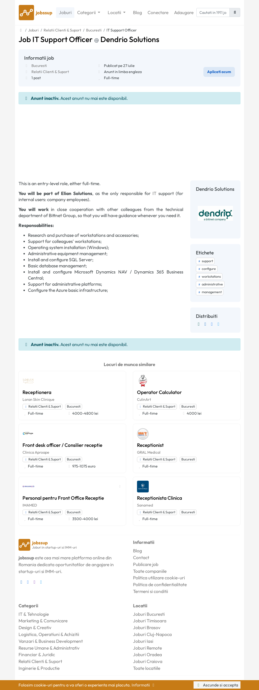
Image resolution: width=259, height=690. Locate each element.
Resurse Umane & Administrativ (49, 648)
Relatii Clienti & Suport (50, 71)
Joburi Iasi (143, 641)
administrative (210, 284)
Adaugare (184, 12)
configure (207, 269)
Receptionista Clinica (159, 498)
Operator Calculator (159, 392)
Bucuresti (39, 65)
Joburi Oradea (147, 654)
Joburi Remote (147, 648)
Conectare (158, 12)
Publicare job (145, 564)
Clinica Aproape (36, 452)
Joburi (65, 12)
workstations (209, 276)
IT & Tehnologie (34, 614)
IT (154, 193)
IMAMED (30, 505)
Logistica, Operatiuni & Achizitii (49, 634)
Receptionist (150, 445)
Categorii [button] (87, 12)
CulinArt (144, 399)
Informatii (144, 685)
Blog (137, 12)
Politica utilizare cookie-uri (159, 578)
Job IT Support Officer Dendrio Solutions (89, 39)
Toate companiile (150, 571)
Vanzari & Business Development (51, 641)
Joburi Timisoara (149, 621)
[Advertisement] (129, 139)
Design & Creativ (35, 627)
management (210, 292)
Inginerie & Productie (39, 668)
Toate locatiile (146, 668)
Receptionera (37, 392)
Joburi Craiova (147, 661)
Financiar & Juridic (37, 654)
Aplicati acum (219, 71)
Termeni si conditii (150, 591)
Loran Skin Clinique (38, 399)
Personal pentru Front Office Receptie (63, 498)
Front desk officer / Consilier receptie (62, 445)
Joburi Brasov (146, 627)
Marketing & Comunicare (43, 621)
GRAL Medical (148, 452)
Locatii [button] (115, 12)
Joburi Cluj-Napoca (152, 634)
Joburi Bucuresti (149, 614)
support (205, 261)
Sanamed (145, 505)
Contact (141, 557)
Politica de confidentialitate (160, 584)
